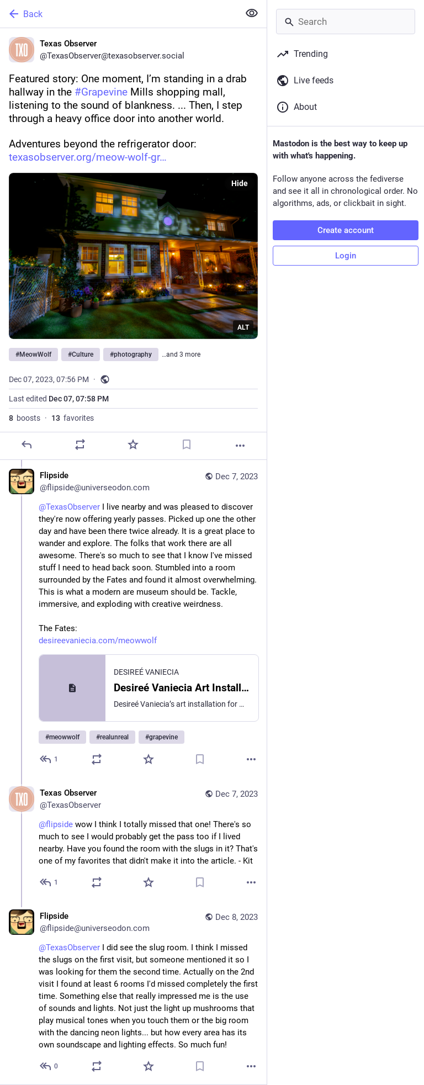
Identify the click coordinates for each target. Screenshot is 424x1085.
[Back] (118, 14)
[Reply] (26, 444)
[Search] (345, 21)
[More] (240, 445)
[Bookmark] (186, 444)
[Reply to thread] (49, 759)
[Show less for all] (252, 13)
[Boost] (80, 444)
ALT (243, 327)
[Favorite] (133, 444)
